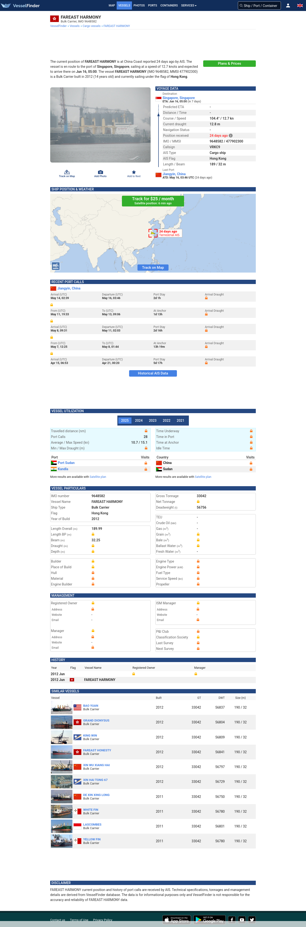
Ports (152, 5)
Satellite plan (98, 477)
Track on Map (153, 267)
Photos (139, 5)
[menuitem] (59, 26)
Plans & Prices (229, 63)
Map (112, 5)
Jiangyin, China (174, 174)
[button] (288, 5)
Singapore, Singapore (179, 98)
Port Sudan (63, 463)
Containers (169, 5)
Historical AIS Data (153, 373)
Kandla (59, 469)
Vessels (124, 5)
